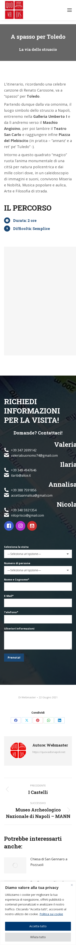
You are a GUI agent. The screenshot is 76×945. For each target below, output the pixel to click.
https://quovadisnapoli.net (48, 752)
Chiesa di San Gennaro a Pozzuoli (48, 862)
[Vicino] (71, 884)
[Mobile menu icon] (69, 10)
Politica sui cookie (51, 914)
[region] (38, 913)
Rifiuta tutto (38, 937)
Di (27, 697)
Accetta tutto (38, 926)
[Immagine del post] (15, 865)
